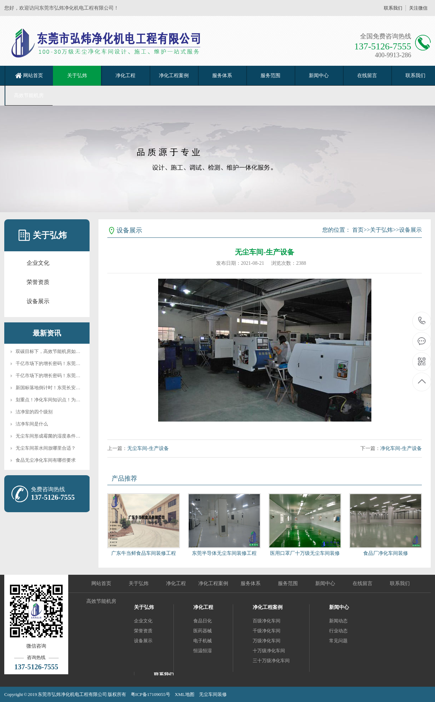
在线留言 (367, 75)
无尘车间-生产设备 (148, 448)
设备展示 (38, 301)
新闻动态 (338, 620)
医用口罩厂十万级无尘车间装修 (305, 553)
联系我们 (393, 8)
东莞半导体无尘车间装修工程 (224, 553)
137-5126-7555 (422, 321)
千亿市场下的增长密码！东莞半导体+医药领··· (62, 363)
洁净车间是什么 (32, 424)
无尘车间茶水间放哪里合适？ (46, 448)
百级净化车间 (266, 620)
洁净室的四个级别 (34, 411)
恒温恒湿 (202, 650)
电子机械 (202, 640)
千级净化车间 (266, 630)
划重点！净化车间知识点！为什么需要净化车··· (64, 399)
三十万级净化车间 (271, 660)
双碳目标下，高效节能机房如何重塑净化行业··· (64, 351)
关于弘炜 (77, 75)
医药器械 (202, 630)
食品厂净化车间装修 (385, 553)
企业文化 (38, 263)
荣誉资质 (38, 282)
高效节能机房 (29, 95)
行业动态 (338, 630)
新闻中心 (319, 75)
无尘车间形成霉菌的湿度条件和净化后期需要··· (64, 436)
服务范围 (270, 75)
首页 (358, 230)
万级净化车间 (266, 640)
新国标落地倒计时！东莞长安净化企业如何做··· (64, 387)
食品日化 (202, 620)
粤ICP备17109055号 (150, 694)
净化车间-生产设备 (401, 448)
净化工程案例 (174, 75)
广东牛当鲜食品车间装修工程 (143, 553)
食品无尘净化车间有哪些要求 (46, 460)
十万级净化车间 (269, 650)
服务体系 (222, 75)
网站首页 (33, 75)
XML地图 (184, 694)
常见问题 (338, 640)
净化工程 (125, 75)
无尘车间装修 (213, 694)
